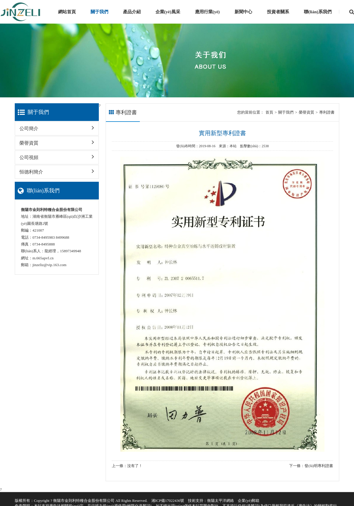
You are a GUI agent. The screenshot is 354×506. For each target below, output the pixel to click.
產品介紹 (132, 11)
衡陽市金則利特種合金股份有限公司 (83, 500)
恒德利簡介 (56, 169)
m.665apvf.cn (42, 258)
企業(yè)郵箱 (248, 500)
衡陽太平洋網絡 (220, 500)
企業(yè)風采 (167, 11)
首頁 (269, 112)
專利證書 (327, 112)
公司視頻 (56, 155)
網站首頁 (67, 11)
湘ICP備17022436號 (167, 500)
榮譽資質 (56, 140)
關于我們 (99, 11)
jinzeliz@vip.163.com (49, 265)
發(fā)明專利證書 (318, 466)
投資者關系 (278, 11)
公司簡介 (56, 126)
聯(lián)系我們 (318, 11)
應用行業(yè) (207, 11)
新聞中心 (243, 11)
